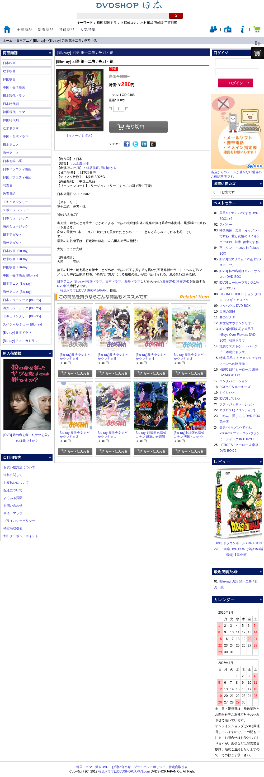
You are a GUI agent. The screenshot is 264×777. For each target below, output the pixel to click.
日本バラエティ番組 (17, 169)
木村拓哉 (146, 23)
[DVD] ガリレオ (230, 398)
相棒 (100, 23)
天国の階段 (227, 311)
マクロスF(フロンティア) (237, 410)
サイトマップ (12, 513)
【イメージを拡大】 (79, 136)
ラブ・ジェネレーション (236, 404)
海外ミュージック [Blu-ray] (22, 308)
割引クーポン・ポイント (20, 536)
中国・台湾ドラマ (15, 136)
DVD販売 (63, 286)
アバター (225, 224)
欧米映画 (9, 71)
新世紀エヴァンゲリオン (236, 323)
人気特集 (88, 29)
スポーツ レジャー (16, 210)
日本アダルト (12, 234)
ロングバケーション (233, 381)
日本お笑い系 (12, 161)
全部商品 (24, 29)
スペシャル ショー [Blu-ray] (22, 324)
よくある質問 (12, 498)
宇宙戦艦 (170, 23)
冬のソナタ (227, 317)
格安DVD (182, 281)
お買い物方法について (19, 467)
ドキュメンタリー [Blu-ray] (22, 316)
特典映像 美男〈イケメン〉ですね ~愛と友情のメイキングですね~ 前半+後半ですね (240, 236)
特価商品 (67, 29)
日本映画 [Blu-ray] (15, 251)
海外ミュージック (15, 226)
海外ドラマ (132, 281)
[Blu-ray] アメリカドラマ (20, 341)
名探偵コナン (130, 23)
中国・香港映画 (14, 87)
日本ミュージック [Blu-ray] (22, 300)
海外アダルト (12, 243)
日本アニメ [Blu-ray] (30, 40)
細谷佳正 (92, 168)
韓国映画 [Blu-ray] (15, 267)
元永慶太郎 (81, 163)
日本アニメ (11, 145)
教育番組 (9, 194)
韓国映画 (9, 79)
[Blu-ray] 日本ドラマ (17, 332)
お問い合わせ (12, 505)
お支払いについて (16, 482)
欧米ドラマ (11, 128)
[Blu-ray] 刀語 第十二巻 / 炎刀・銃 (73, 40)
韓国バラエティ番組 (17, 177)
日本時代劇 (11, 104)
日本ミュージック (15, 218)
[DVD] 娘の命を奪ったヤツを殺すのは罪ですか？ (27, 435)
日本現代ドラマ (14, 96)
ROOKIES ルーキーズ (235, 387)
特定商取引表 (12, 528)
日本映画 (9, 63)
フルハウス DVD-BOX (235, 306)
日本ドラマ (113, 281)
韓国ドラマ (112, 23)
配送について (12, 490)
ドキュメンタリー (15, 202)
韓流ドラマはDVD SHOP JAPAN (83, 290)
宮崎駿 (159, 23)
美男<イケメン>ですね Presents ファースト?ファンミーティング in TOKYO (239, 433)
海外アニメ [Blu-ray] (17, 292)
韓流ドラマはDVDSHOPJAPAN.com (124, 771)
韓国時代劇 (11, 120)
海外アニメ (11, 153)
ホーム (7, 40)
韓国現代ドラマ (14, 112)
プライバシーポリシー (19, 521)
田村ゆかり (109, 168)
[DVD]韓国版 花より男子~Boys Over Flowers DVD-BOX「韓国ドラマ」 (238, 334)
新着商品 (46, 29)
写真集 (7, 185)
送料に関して (12, 475)
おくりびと (227, 393)
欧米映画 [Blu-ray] (15, 259)
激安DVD (168, 281)
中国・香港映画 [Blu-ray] (20, 275)
